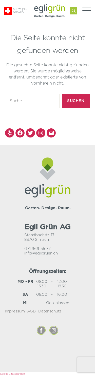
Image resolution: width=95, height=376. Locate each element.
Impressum (15, 311)
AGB (31, 311)
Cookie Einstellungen (12, 374)
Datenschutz (49, 311)
